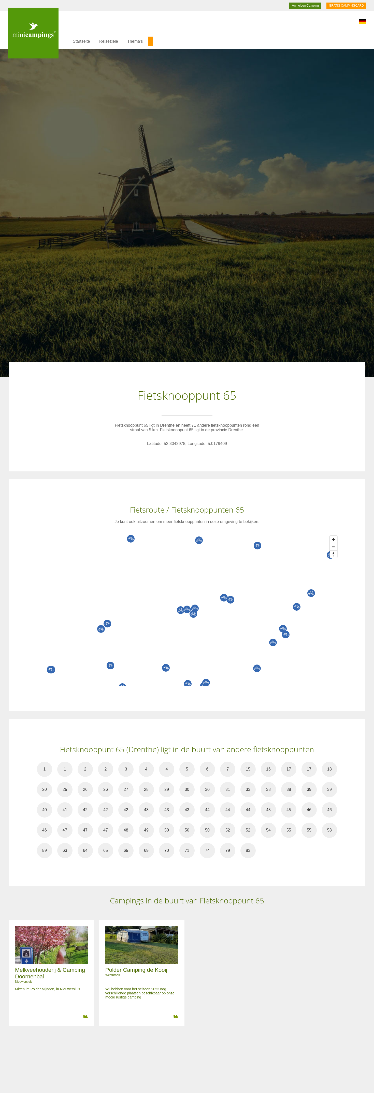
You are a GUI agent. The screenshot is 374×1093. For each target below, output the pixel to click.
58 (329, 830)
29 (166, 789)
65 (105, 850)
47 (65, 830)
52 (227, 830)
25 (65, 789)
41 (65, 810)
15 (248, 769)
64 (85, 850)
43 (146, 810)
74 (207, 850)
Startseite (81, 41)
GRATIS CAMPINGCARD (346, 5)
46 (309, 810)
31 (227, 789)
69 (146, 850)
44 (207, 810)
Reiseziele (108, 41)
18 (329, 769)
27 (126, 789)
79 (227, 850)
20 (44, 789)
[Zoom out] (333, 546)
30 (187, 789)
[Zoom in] (333, 539)
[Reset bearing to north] (333, 554)
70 (166, 850)
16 (268, 769)
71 (187, 850)
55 (288, 830)
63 (65, 850)
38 (268, 789)
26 (85, 789)
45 (268, 810)
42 (85, 810)
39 (309, 789)
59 (44, 850)
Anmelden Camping (305, 5)
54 (268, 830)
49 (146, 830)
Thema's (135, 41)
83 (248, 850)
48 (126, 830)
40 (44, 810)
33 (248, 789)
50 (166, 830)
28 (146, 789)
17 (288, 769)
